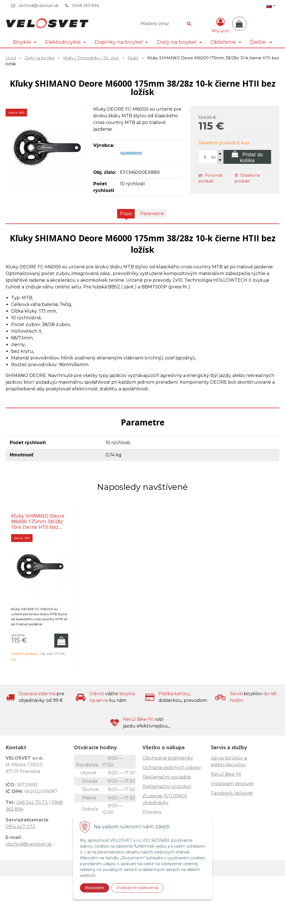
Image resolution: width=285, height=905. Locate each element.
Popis (126, 213)
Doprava (151, 812)
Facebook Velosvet (232, 793)
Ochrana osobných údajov (171, 767)
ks (214, 157)
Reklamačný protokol (166, 786)
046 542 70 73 (32, 802)
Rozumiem (94, 887)
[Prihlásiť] (220, 25)
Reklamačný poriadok (166, 777)
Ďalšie (261, 42)
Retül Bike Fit (226, 774)
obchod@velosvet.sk (38, 5)
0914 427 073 (20, 826)
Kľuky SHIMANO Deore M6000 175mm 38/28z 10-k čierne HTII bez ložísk (37, 524)
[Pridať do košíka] (247, 157)
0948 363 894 (85, 5)
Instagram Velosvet (232, 783)
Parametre (152, 213)
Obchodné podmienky (167, 758)
